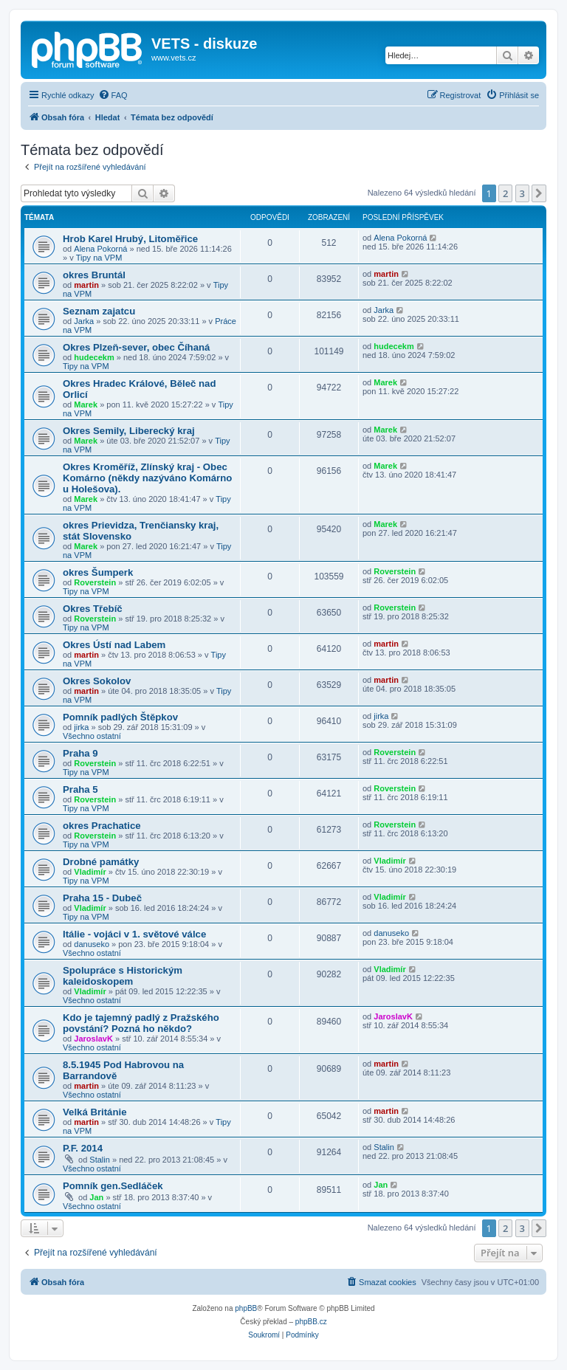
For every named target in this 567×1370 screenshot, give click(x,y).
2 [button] (505, 193)
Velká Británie (95, 1112)
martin (86, 284)
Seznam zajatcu (99, 311)
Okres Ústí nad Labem (114, 644)
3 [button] (522, 193)
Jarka (84, 321)
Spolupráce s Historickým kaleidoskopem (122, 976)
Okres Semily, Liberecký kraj (129, 430)
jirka (81, 727)
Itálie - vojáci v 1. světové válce (134, 934)
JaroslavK (93, 1038)
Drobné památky (101, 861)
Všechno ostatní (92, 736)
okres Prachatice (102, 825)
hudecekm (94, 357)
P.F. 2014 (83, 1148)
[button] (539, 193)
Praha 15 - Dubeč (102, 897)
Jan (96, 1197)
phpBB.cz (311, 1322)
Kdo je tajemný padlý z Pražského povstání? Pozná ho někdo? (141, 1023)
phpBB (246, 1308)
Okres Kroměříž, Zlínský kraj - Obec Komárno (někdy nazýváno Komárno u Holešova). (147, 478)
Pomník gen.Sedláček (113, 1185)
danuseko (91, 944)
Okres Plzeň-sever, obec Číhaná (136, 347)
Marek (85, 404)
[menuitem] (113, 95)
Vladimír (90, 871)
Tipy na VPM (99, 257)
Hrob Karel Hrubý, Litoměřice (130, 238)
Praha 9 (80, 753)
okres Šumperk (98, 572)
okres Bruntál (94, 274)
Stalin (99, 1159)
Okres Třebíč (93, 608)
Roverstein (95, 582)
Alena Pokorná (100, 248)
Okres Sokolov (97, 680)
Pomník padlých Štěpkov (120, 717)
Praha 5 (80, 789)
